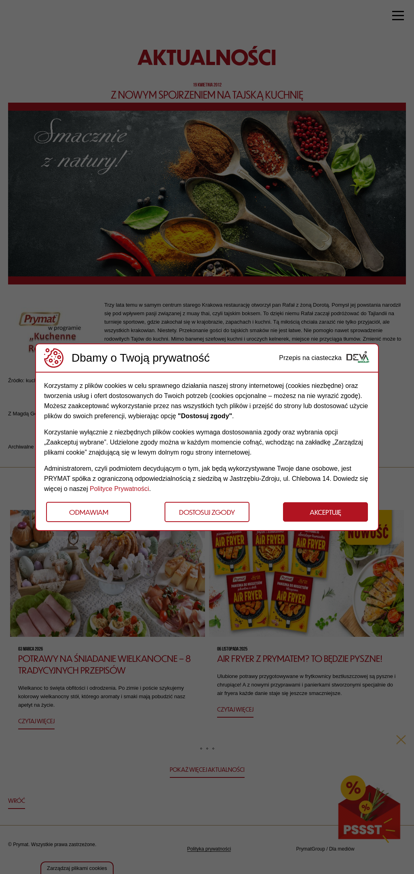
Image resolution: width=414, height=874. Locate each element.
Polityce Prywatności (119, 488)
